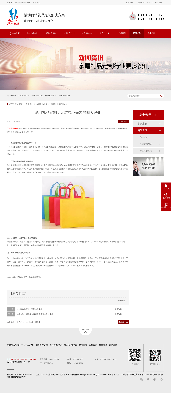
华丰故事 (151, 33)
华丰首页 (16, 33)
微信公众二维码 (144, 3)
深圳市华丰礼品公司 (22, 360)
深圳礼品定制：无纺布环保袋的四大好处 (52, 104)
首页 (21, 104)
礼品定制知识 (146, 144)
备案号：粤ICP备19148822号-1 (20, 375)
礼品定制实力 (105, 33)
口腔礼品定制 (23, 96)
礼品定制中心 (87, 33)
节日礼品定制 (50, 33)
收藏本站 (129, 3)
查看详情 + (119, 309)
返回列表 (123, 122)
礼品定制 (20, 322)
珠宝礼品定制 (37, 96)
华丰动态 (144, 137)
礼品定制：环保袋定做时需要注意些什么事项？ (36, 314)
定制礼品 (29, 322)
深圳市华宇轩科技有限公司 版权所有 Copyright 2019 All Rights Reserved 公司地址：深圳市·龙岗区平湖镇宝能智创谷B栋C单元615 (101, 375)
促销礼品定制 (32, 33)
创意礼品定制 (69, 33)
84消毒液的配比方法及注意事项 (29, 309)
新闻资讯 (136, 33)
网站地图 (158, 3)
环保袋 (37, 322)
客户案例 (142, 123)
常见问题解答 (146, 151)
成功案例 (122, 33)
